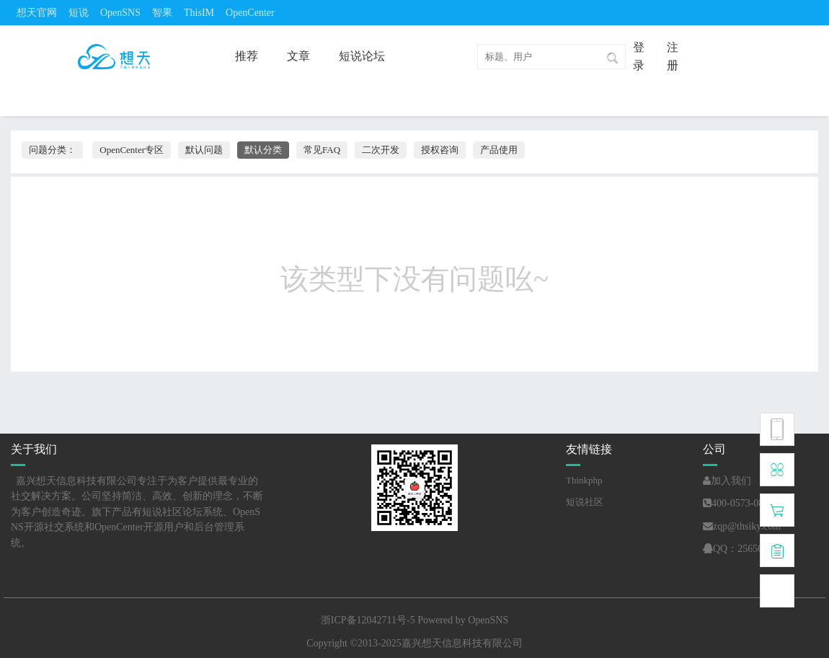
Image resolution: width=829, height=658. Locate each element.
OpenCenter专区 (131, 149)
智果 (162, 12)
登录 (638, 56)
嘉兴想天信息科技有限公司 (462, 643)
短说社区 (584, 501)
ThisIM (199, 12)
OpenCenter (250, 12)
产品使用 (499, 149)
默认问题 (204, 149)
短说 (78, 12)
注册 (672, 56)
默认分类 (263, 149)
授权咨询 (439, 149)
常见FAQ (321, 149)
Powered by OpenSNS (462, 620)
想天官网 (37, 12)
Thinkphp (584, 480)
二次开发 (380, 149)
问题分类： (52, 149)
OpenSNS (120, 12)
